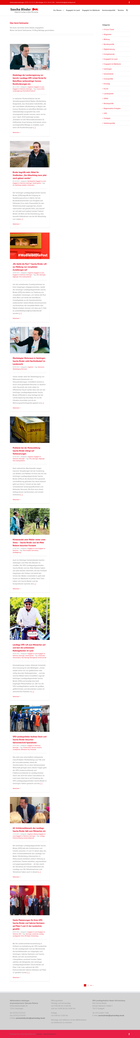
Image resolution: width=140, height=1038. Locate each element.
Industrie (39, 747)
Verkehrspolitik (37, 183)
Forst (24, 550)
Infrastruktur (30, 185)
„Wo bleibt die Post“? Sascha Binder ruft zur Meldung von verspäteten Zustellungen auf (30, 267)
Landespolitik (16, 749)
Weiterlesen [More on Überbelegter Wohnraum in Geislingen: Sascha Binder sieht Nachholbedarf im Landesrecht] (16, 408)
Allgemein (30, 87)
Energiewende (109, 54)
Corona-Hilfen (41, 89)
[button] (127, 10)
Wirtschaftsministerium (28, 91)
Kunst (106, 89)
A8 (13, 185)
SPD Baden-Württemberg (31, 936)
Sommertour (35, 550)
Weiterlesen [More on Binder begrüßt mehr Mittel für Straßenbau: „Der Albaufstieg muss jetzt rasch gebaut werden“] (16, 224)
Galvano (34, 747)
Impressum (39, 1034)
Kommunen (41, 367)
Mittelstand (24, 749)
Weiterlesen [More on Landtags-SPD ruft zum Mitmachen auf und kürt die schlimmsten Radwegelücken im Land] (16, 696)
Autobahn (24, 185)
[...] (34, 127)
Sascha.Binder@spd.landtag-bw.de (65, 2)
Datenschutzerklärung (49, 1034)
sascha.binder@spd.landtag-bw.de (111, 1015)
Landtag (42, 836)
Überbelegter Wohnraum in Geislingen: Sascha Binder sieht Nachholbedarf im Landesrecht (29, 361)
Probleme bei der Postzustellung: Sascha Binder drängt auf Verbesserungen (27, 451)
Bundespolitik (31, 181)
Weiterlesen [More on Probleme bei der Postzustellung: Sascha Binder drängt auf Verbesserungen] (16, 499)
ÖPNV (106, 98)
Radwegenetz (33, 657)
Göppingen (16, 277)
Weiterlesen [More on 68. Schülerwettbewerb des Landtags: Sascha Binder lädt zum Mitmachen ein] (16, 877)
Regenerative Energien (112, 108)
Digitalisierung (109, 49)
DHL (38, 275)
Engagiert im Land (39, 87)
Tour (29, 749)
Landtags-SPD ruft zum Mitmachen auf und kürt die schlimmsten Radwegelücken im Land (29, 647)
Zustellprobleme (26, 277)
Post (20, 277)
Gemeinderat (108, 74)
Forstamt (28, 550)
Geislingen (29, 89)
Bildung (36, 834)
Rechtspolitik (109, 103)
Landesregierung (17, 91)
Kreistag (107, 84)
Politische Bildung (18, 838)
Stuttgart (107, 118)
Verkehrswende (42, 657)
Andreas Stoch (27, 747)
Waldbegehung (17, 552)
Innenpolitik (108, 79)
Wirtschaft (33, 749)
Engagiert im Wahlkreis (19, 89)
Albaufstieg (18, 185)
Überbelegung (16, 369)
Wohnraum (24, 369)
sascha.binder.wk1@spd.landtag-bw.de (30, 1018)
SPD (20, 934)
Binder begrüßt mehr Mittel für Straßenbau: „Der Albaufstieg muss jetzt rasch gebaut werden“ (29, 175)
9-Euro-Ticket (109, 29)
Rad (23, 657)
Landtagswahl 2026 (18, 936)
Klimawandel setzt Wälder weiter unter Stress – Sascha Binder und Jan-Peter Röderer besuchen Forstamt (29, 542)
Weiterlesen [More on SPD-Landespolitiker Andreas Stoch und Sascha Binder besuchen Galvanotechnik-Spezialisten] (16, 788)
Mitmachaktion (17, 657)
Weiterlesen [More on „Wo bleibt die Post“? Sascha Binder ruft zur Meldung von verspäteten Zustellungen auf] (16, 318)
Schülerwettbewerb (28, 838)
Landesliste (35, 934)
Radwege (26, 657)
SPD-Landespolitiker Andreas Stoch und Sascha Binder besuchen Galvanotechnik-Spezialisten (29, 739)
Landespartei (108, 93)
